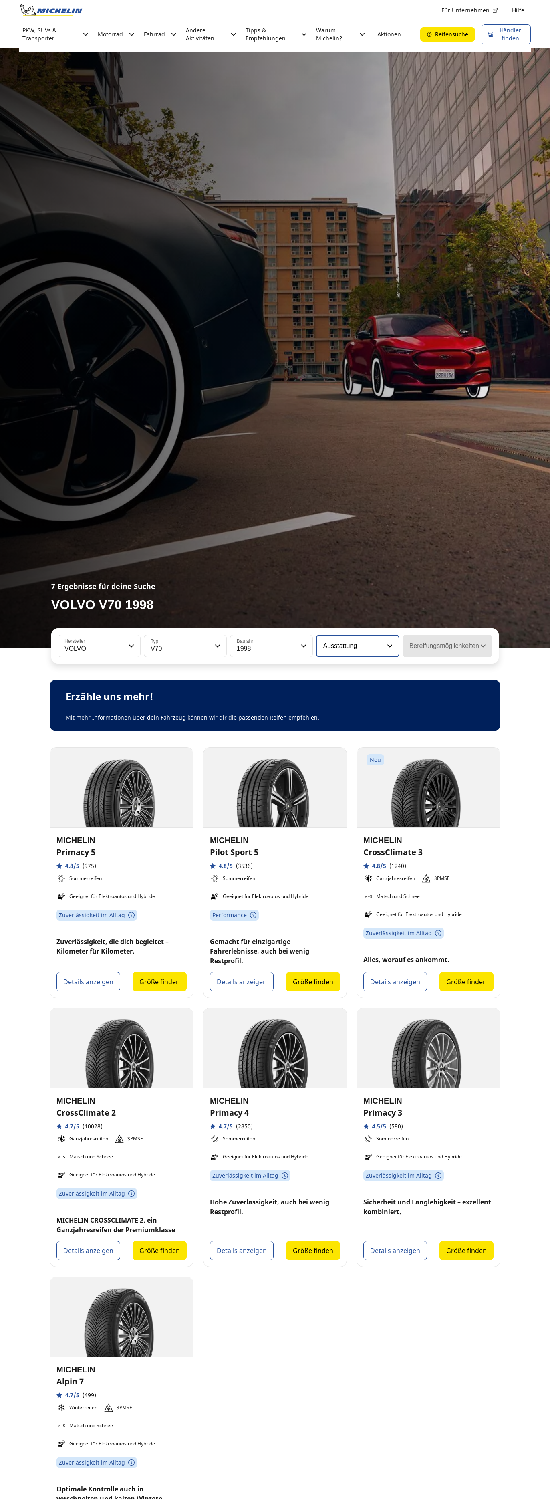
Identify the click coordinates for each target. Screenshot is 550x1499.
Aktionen (389, 34)
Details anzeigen (88, 981)
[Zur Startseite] (51, 10)
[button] (130, 646)
